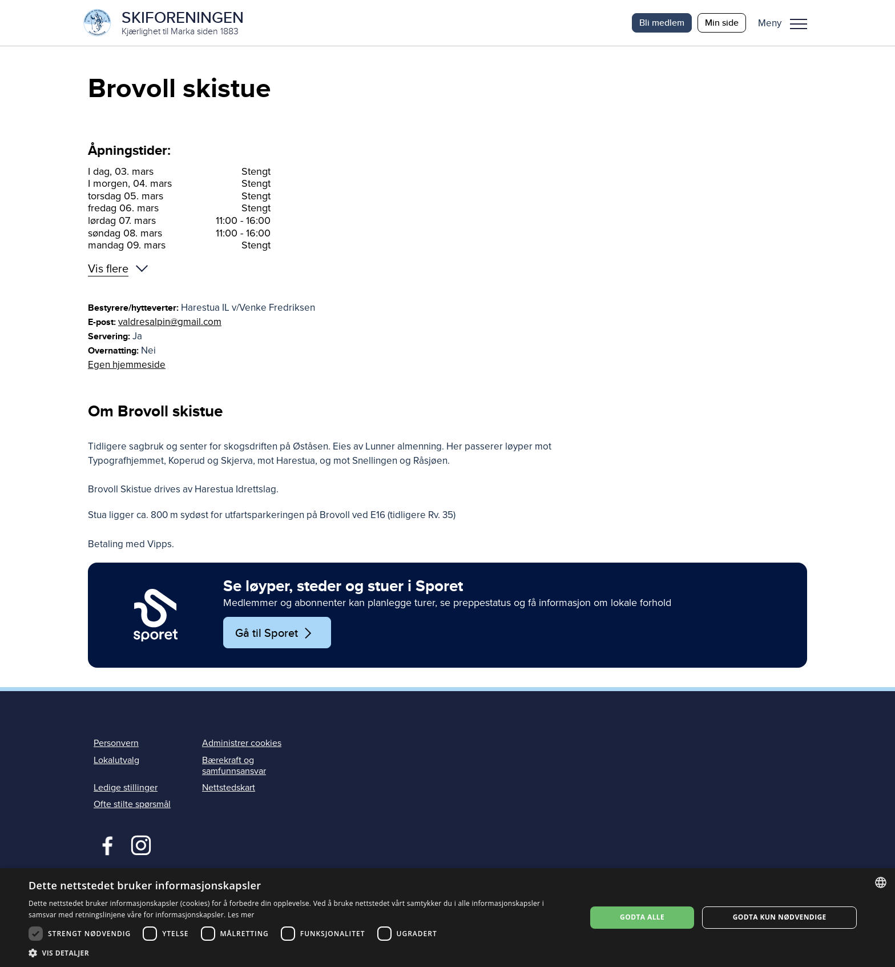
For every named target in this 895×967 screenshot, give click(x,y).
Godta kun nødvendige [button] (780, 917)
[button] (787, 23)
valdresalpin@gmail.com (169, 322)
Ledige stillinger (126, 787)
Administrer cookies (241, 743)
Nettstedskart (228, 787)
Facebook (105, 844)
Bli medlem (661, 22)
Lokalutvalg (116, 760)
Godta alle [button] (642, 917)
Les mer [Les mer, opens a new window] (241, 915)
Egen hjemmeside (127, 365)
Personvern (116, 743)
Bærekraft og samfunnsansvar (234, 766)
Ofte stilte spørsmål (132, 804)
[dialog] (447, 917)
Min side (722, 22)
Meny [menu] (798, 24)
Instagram (141, 844)
